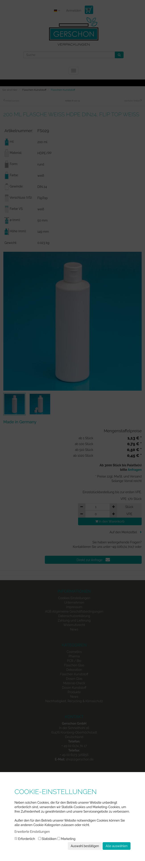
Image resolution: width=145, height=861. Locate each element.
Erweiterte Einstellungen (32, 831)
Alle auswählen (117, 846)
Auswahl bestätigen (85, 846)
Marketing (66, 839)
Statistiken (47, 839)
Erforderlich (24, 839)
